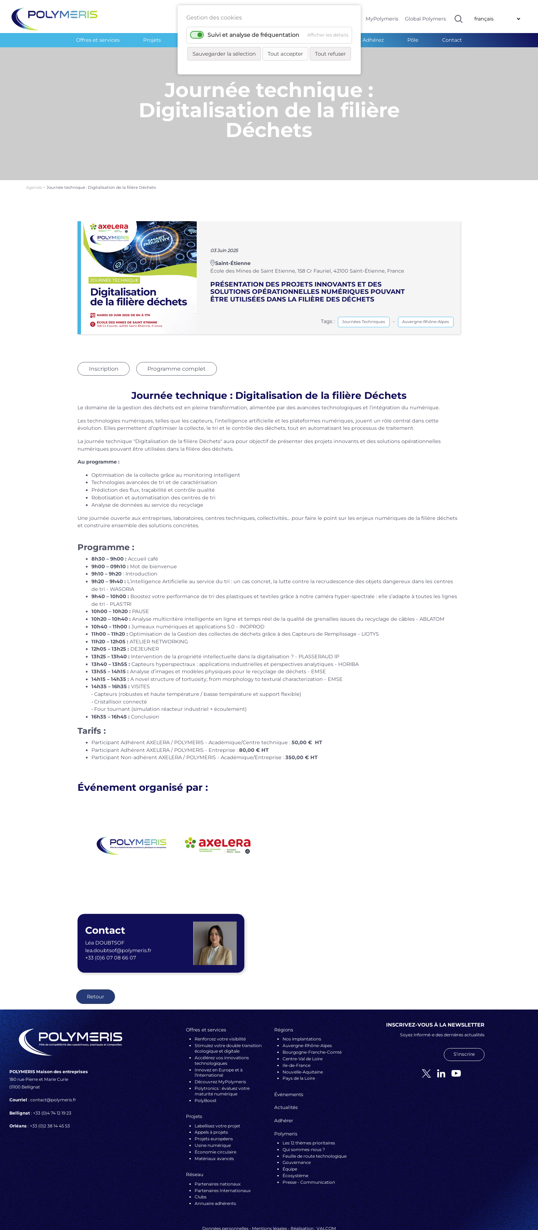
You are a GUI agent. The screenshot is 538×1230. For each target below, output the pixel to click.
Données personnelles (225, 1196)
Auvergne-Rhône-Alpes (425, 289)
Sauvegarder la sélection (224, 53)
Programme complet (176, 336)
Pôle (412, 40)
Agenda (34, 155)
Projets (152, 40)
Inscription (104, 336)
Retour (95, 964)
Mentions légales (269, 1196)
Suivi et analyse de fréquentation (253, 35)
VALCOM (326, 1196)
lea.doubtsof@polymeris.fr (118, 918)
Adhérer (283, 1088)
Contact (452, 40)
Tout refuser (330, 53)
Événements (288, 1062)
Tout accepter (285, 53)
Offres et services (98, 40)
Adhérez (373, 40)
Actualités (286, 1075)
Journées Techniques (363, 289)
